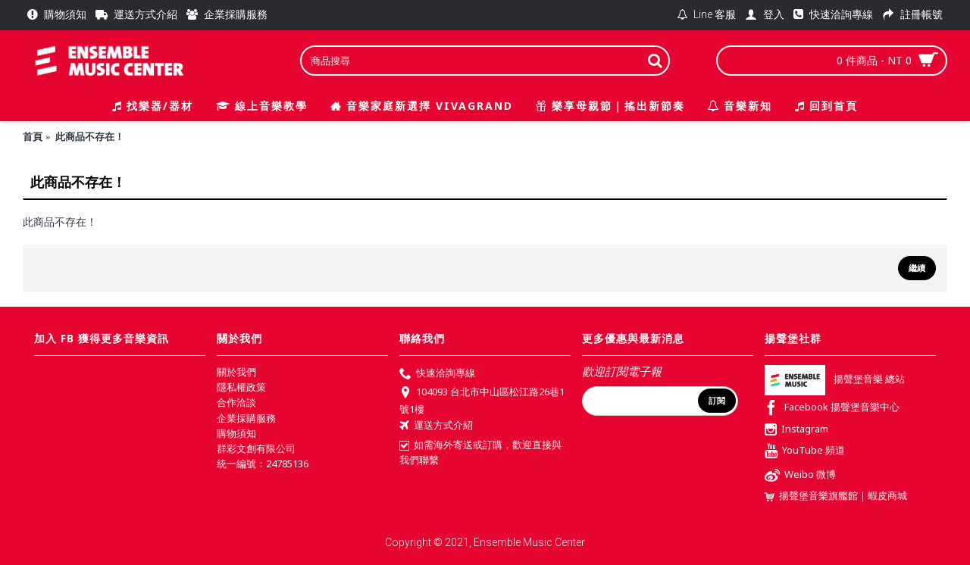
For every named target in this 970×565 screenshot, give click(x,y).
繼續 (917, 268)
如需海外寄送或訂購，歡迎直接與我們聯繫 (480, 452)
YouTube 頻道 (805, 452)
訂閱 (717, 400)
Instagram (796, 430)
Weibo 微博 (800, 476)
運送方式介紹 (436, 426)
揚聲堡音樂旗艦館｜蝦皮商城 (836, 496)
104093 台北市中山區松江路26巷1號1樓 (482, 400)
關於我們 (236, 372)
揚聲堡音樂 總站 (835, 379)
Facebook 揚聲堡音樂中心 (832, 408)
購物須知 (236, 433)
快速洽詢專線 (437, 374)
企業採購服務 (246, 418)
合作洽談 (236, 402)
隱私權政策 (241, 387)
